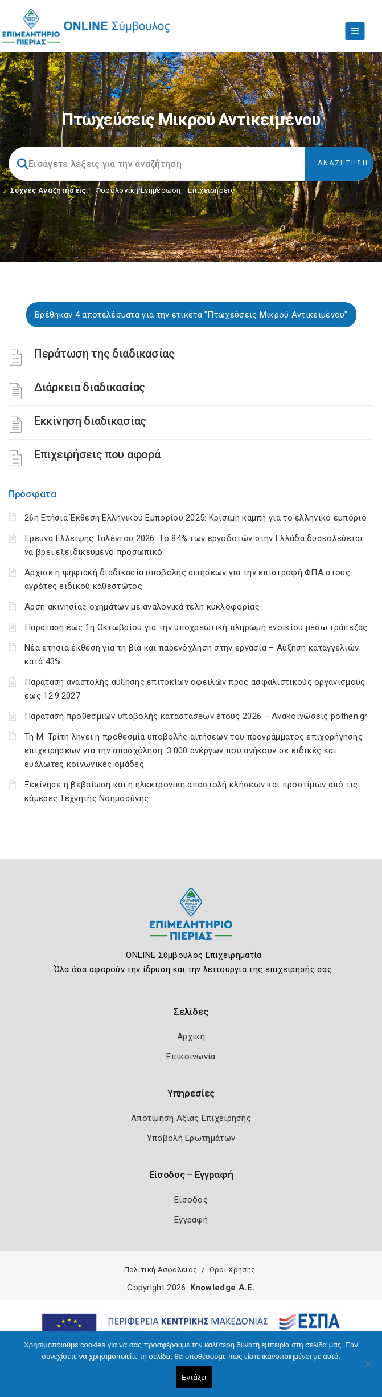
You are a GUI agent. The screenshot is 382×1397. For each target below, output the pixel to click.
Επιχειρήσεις (211, 190)
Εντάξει (194, 1377)
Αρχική (191, 1036)
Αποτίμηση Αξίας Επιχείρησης (191, 1118)
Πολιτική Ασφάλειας (160, 1269)
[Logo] (191, 922)
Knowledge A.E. (222, 1287)
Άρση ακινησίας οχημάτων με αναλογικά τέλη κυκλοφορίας (142, 607)
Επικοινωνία (190, 1056)
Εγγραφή (191, 1220)
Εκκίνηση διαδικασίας (90, 421)
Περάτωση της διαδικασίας (104, 353)
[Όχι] (367, 1369)
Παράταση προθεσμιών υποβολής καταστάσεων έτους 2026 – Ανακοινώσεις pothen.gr (196, 716)
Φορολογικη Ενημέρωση (138, 190)
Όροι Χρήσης (232, 1269)
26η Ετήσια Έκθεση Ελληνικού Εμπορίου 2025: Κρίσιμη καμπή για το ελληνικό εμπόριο (195, 518)
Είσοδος (191, 1200)
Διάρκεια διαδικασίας (89, 387)
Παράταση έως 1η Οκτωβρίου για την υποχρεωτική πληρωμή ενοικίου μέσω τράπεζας (196, 627)
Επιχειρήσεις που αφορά (97, 454)
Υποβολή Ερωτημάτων (191, 1138)
